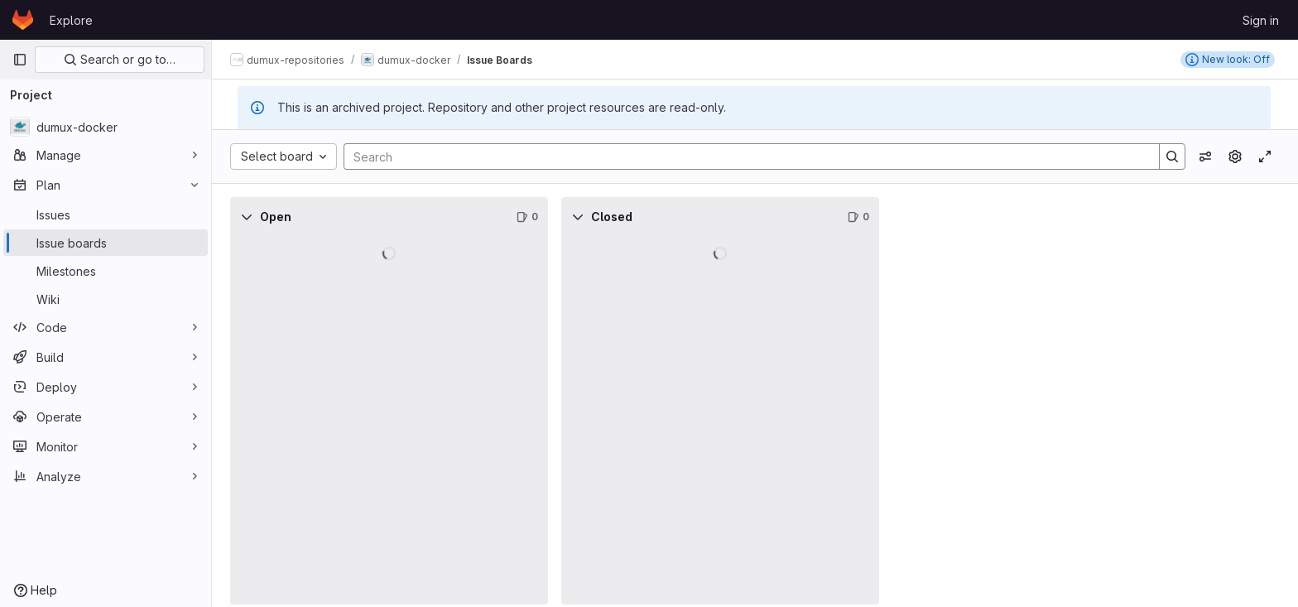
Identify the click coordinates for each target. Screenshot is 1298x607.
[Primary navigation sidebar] (20, 59)
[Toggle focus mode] (1265, 156)
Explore (71, 20)
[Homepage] (22, 20)
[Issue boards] (105, 242)
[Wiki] (105, 299)
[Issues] (105, 214)
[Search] (744, 156)
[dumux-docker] (105, 126)
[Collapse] (248, 217)
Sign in (1261, 20)
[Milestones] (105, 271)
